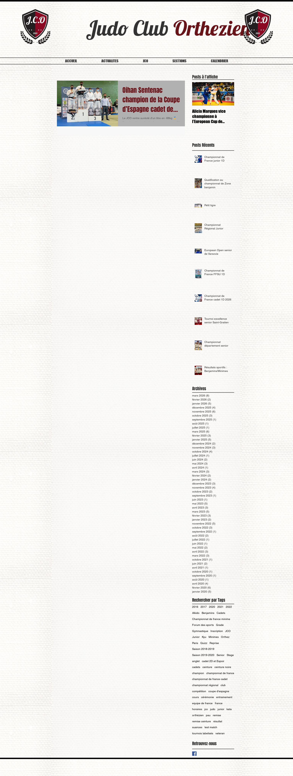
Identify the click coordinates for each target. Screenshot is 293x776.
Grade (220, 624)
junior (221, 709)
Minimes (214, 636)
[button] (145, 61)
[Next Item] (228, 94)
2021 (220, 606)
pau (208, 715)
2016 (195, 606)
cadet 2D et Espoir (213, 661)
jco (206, 709)
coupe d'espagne (218, 691)
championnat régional (205, 685)
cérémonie (207, 697)
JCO (228, 631)
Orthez (225, 636)
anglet (196, 661)
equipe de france (202, 703)
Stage (230, 655)
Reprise (214, 643)
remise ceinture (201, 721)
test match (211, 727)
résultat (217, 721)
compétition (199, 691)
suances (197, 727)
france (219, 703)
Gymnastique (200, 631)
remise (217, 715)
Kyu (204, 636)
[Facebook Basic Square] (194, 753)
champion (198, 673)
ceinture (207, 667)
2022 (229, 606)
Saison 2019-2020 (203, 655)
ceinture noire (222, 667)
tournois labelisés (202, 733)
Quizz (203, 643)
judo (212, 709)
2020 (212, 606)
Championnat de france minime (211, 619)
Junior (196, 636)
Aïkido (195, 612)
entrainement (224, 697)
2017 (204, 606)
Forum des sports (203, 624)
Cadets (221, 612)
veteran (220, 733)
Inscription (216, 631)
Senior (220, 655)
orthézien (198, 715)
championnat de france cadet (209, 679)
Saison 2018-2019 (203, 648)
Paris (195, 643)
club (223, 685)
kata (229, 709)
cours (195, 697)
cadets (196, 667)
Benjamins (208, 612)
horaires (197, 709)
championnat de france (220, 673)
